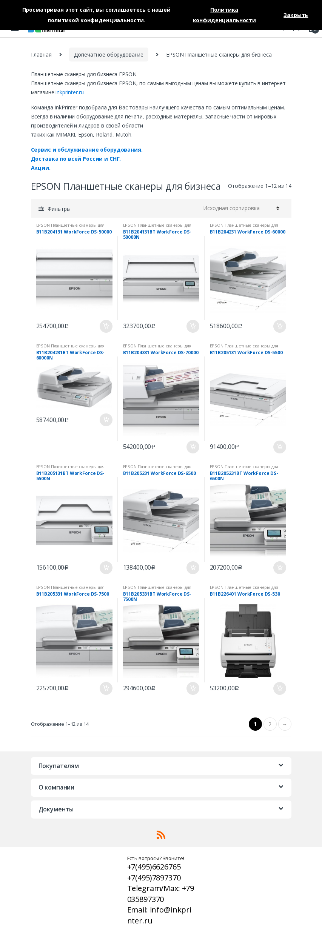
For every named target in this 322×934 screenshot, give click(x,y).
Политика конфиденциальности (224, 15)
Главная (41, 54)
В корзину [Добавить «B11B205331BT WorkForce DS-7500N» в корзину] (192, 688)
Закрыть (295, 14)
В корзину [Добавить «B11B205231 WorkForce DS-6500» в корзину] (192, 567)
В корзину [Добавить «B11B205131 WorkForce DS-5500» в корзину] (279, 447)
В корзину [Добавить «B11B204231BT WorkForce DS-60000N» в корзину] (105, 419)
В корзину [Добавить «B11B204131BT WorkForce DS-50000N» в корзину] (192, 326)
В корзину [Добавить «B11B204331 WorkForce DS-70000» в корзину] (192, 447)
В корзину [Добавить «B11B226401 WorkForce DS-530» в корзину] (279, 688)
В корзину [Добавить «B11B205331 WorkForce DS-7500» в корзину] (105, 688)
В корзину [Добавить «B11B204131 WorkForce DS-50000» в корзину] (105, 326)
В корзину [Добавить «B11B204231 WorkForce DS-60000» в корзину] (279, 326)
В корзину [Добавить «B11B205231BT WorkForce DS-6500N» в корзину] (279, 567)
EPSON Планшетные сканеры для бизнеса (70, 227)
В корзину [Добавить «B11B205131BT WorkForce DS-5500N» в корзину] (105, 567)
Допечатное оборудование (108, 54)
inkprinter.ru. (70, 92)
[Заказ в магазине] (240, 208)
